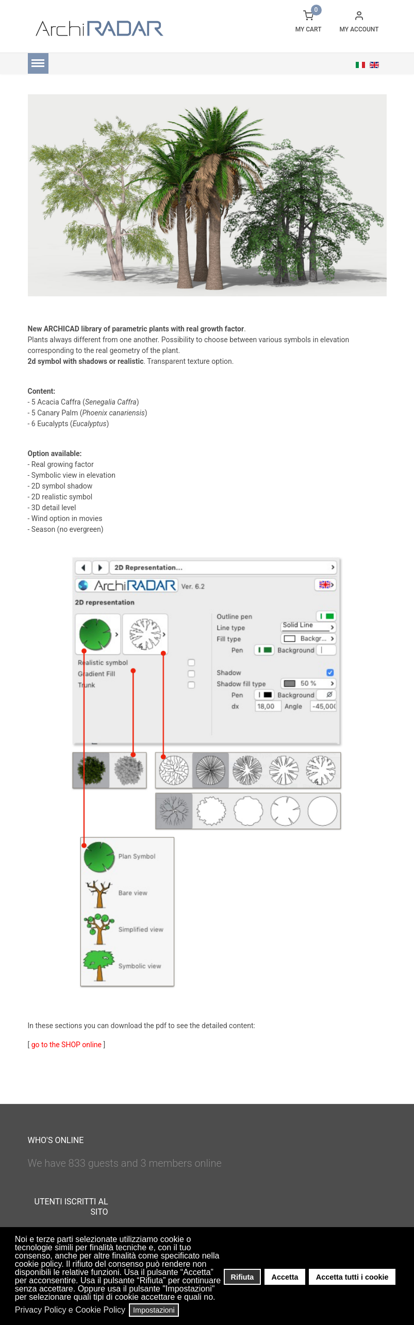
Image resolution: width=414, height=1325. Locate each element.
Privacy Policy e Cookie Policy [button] (70, 1309)
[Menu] (38, 63)
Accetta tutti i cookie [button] (352, 1277)
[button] (218, 1298)
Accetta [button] (285, 1277)
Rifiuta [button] (242, 1277)
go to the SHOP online (66, 1045)
